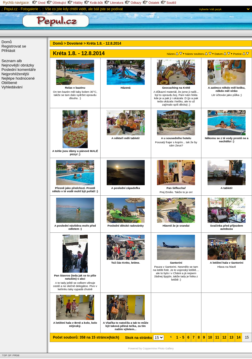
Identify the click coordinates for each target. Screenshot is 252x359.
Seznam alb (11, 61)
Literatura (114, 2)
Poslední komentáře (18, 69)
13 (231, 337)
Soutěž (168, 2)
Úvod (38, 2)
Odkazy (133, 2)
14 (238, 337)
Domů (6, 42)
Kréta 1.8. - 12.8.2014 (104, 43)
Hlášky (75, 2)
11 (217, 337)
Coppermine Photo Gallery (158, 348)
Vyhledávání (12, 87)
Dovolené (75, 43)
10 (210, 337)
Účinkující (56, 2)
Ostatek (151, 2)
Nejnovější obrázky (17, 65)
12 (224, 337)
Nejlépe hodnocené (18, 78)
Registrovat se (13, 46)
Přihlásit (8, 50)
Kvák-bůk (93, 2)
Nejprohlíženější (15, 74)
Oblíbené (9, 82)
